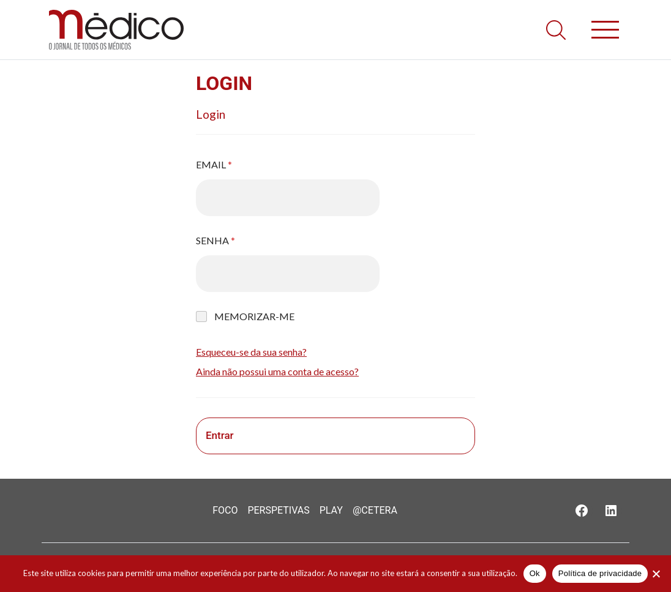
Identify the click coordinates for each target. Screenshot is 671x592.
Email (214, 164)
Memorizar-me (254, 316)
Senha (215, 240)
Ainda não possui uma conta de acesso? (277, 371)
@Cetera (375, 510)
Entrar (220, 435)
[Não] (656, 574)
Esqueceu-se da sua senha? (251, 352)
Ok (535, 573)
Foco (225, 510)
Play (331, 510)
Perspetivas (278, 510)
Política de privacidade (600, 573)
